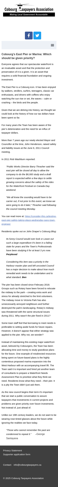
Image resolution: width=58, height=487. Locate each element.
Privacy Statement (12, 450)
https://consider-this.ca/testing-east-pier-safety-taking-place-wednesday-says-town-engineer (29, 220)
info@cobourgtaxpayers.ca (27, 464)
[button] (52, 45)
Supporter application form (16, 454)
